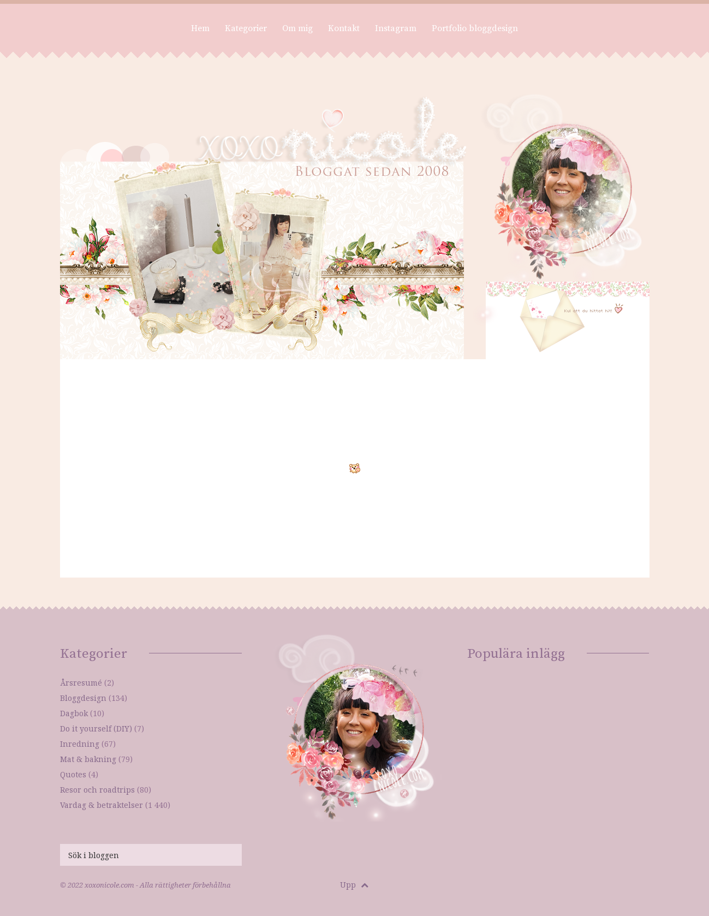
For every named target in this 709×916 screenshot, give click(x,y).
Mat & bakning (88, 759)
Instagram (395, 28)
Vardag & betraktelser (101, 805)
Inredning (79, 744)
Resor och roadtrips (97, 789)
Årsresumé (81, 682)
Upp (354, 884)
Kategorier (246, 28)
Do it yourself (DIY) (96, 728)
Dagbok (74, 713)
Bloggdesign (83, 698)
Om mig (297, 28)
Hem (200, 28)
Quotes (73, 774)
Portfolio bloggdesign (475, 28)
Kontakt (344, 28)
